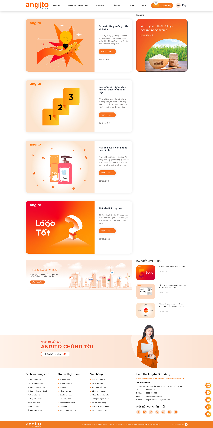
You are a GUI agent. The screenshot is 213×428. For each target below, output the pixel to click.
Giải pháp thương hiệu (78, 5)
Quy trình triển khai (99, 387)
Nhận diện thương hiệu (36, 387)
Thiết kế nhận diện (67, 383)
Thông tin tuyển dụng (100, 399)
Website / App (65, 399)
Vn (178, 5)
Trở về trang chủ (180, 424)
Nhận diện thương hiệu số (37, 391)
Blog (144, 5)
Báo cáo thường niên (67, 403)
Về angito (116, 5)
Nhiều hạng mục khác (68, 410)
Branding (100, 5)
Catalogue (64, 387)
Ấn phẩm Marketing (35, 410)
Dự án (131, 5)
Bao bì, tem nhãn (66, 395)
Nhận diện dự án (34, 407)
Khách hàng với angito (100, 395)
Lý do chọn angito (99, 391)
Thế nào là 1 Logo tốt (111, 208)
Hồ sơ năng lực (65, 391)
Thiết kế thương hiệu (35, 383)
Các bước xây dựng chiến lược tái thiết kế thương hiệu (113, 89)
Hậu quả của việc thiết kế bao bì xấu (113, 149)
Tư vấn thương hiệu (35, 379)
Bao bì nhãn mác (34, 403)
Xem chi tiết (107, 51)
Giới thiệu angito (98, 379)
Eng (184, 5)
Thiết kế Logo (65, 379)
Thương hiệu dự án (35, 399)
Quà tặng (63, 407)
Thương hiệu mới (34, 395)
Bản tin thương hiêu (99, 410)
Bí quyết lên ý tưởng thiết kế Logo (113, 27)
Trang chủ (55, 5)
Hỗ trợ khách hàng (99, 403)
